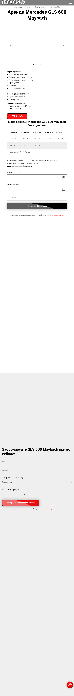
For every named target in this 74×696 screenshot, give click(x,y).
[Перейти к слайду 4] (38, 64)
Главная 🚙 (18, 7)
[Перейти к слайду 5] (40, 64)
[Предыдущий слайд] (10, 45)
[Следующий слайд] (63, 45)
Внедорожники (40, 7)
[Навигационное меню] (70, 3)
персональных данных (56, 215)
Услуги (28, 7)
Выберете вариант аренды (13, 478)
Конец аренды (13, 184)
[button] (17, 116)
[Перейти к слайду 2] (35, 64)
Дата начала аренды (10, 489)
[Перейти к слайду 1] (33, 64)
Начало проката (13, 172)
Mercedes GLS (55, 7)
